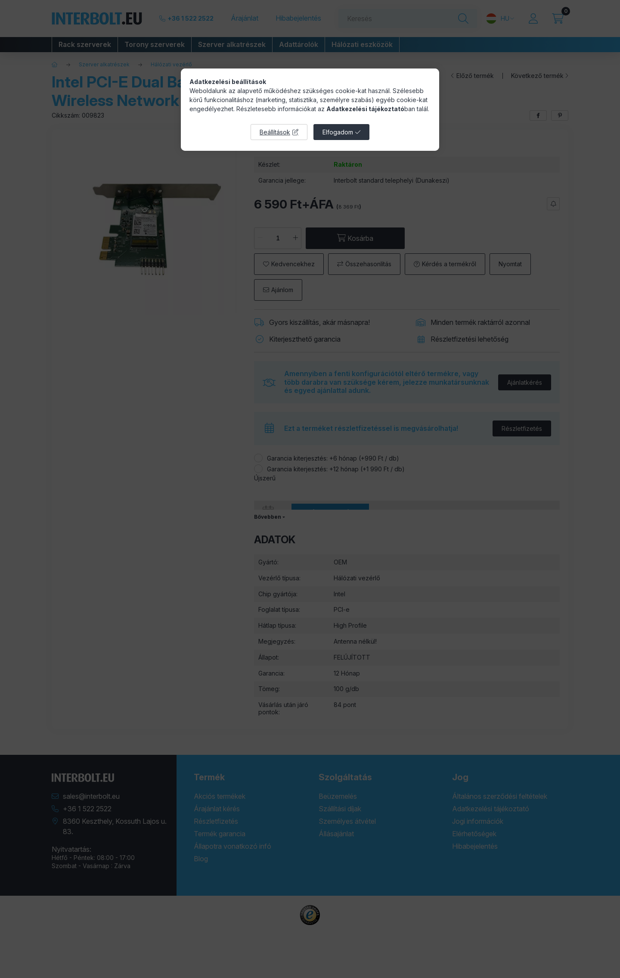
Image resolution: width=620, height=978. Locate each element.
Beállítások (275, 132)
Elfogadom (337, 132)
